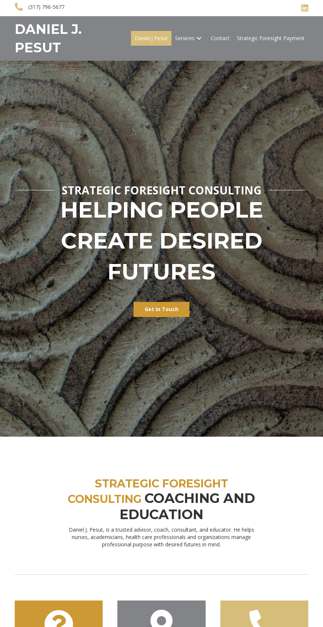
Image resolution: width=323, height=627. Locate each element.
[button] (199, 38)
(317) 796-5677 (46, 6)
